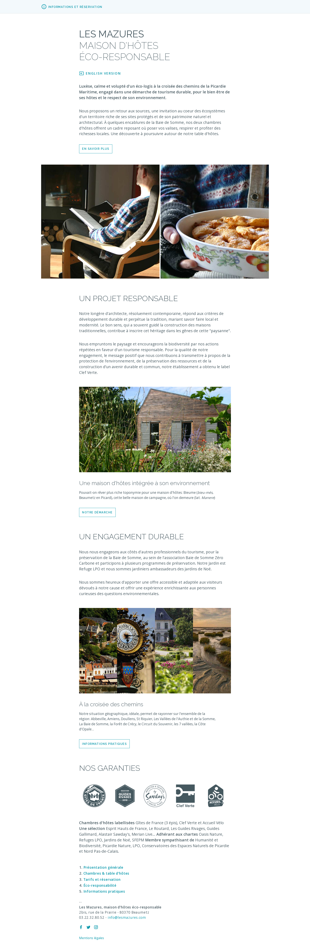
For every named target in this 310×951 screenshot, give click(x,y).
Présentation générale (103, 867)
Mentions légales (91, 938)
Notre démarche (97, 512)
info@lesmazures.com (127, 917)
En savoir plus (95, 148)
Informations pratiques (104, 743)
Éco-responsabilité (100, 885)
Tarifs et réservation (102, 879)
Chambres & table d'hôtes (106, 873)
